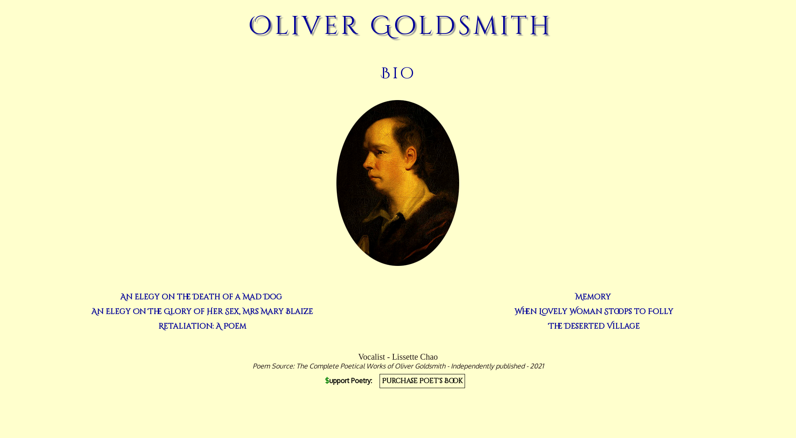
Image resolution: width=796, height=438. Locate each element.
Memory (593, 297)
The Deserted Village (594, 326)
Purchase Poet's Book (422, 381)
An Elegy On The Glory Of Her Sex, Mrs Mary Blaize (202, 312)
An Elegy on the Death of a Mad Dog (201, 297)
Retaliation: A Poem (202, 326)
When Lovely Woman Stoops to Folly (593, 312)
